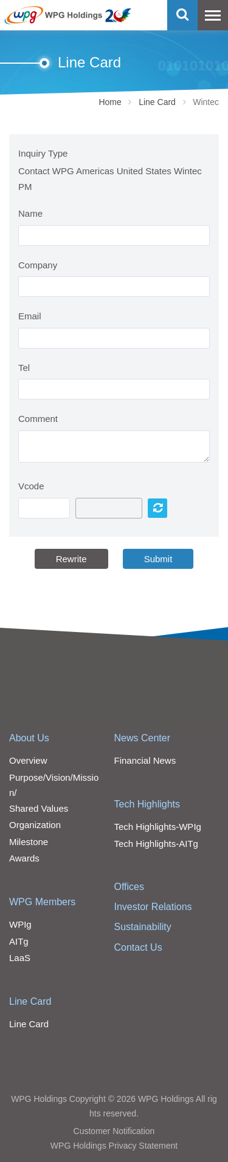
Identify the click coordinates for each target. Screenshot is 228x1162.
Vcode (31, 486)
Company (37, 265)
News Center (142, 738)
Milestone (28, 842)
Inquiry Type (42, 153)
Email (29, 316)
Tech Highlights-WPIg (157, 826)
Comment (38, 418)
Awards (24, 858)
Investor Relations (153, 907)
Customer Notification (114, 1131)
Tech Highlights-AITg (156, 843)
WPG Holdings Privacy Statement (114, 1145)
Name (30, 213)
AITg (19, 941)
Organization (35, 825)
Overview (28, 760)
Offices (129, 887)
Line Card (157, 102)
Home (109, 102)
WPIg (20, 924)
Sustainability (142, 927)
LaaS (19, 958)
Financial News (145, 760)
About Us (29, 738)
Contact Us (138, 947)
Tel (24, 367)
